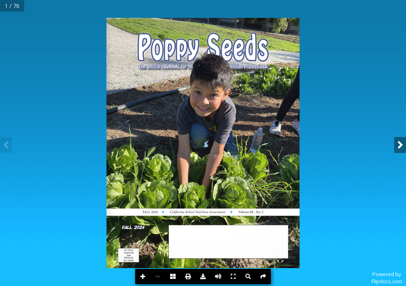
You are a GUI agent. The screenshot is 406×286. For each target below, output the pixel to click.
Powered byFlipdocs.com (387, 278)
